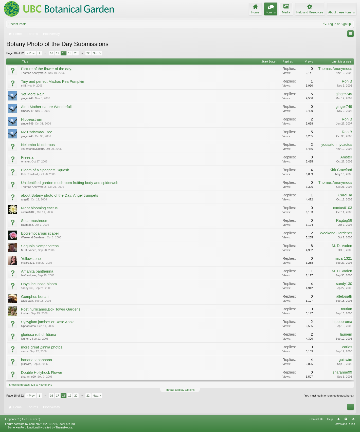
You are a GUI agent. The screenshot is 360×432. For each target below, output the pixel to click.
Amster (25, 161)
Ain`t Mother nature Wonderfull (46, 107)
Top (346, 419)
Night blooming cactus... (41, 208)
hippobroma (28, 325)
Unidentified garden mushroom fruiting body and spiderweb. (70, 183)
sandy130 (27, 288)
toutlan (25, 313)
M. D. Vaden (28, 250)
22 (87, 53)
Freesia (27, 157)
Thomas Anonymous (33, 72)
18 (63, 53)
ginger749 (27, 98)
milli (23, 85)
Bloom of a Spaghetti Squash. (45, 170)
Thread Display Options (180, 389)
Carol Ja (345, 195)
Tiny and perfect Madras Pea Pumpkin (52, 81)
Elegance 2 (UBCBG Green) (22, 419)
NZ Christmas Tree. (37, 132)
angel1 (25, 199)
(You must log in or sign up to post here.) (328, 395)
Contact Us (316, 419)
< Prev (31, 53)
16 (51, 53)
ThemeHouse (64, 427)
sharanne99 (28, 376)
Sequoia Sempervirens (40, 246)
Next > (97, 53)
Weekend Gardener (33, 237)
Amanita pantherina (37, 271)
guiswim (26, 363)
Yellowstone (31, 259)
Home (338, 419)
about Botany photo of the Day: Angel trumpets (59, 195)
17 (57, 53)
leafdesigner (28, 275)
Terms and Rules (344, 423)
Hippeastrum (31, 119)
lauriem (25, 338)
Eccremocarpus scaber (40, 233)
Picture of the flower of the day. (46, 69)
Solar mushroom (34, 221)
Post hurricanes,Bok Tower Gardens (50, 309)
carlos (24, 351)
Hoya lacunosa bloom (39, 284)
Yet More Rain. (33, 94)
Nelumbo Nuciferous (38, 145)
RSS (353, 419)
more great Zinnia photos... (43, 347)
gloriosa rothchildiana (38, 335)
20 (75, 53)
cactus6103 (28, 212)
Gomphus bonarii (35, 297)
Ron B (347, 81)
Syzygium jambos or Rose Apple (48, 322)
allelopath (27, 300)
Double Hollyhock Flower (41, 373)
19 (69, 53)
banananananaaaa (36, 360)
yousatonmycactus (32, 148)
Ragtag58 (27, 224)
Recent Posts (17, 24)
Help (330, 419)
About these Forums (341, 12)
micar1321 (27, 262)
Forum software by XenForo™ (40, 423)
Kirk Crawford (29, 174)
